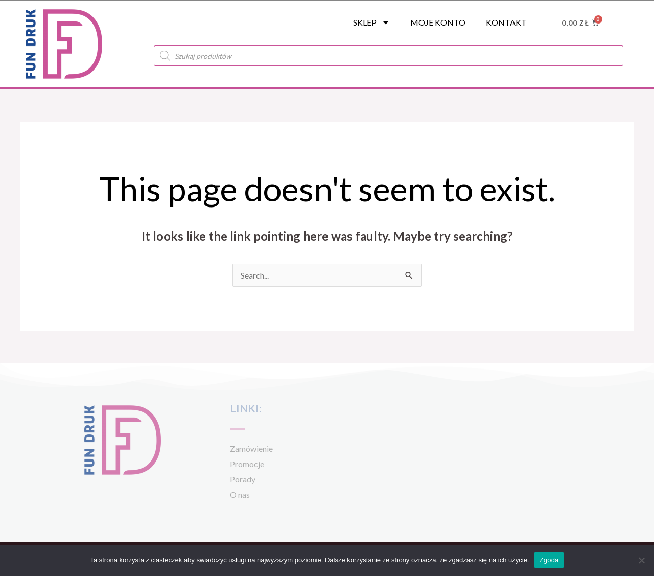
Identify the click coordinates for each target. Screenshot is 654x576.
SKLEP (371, 22)
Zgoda (548, 560)
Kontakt (506, 22)
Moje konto (437, 22)
